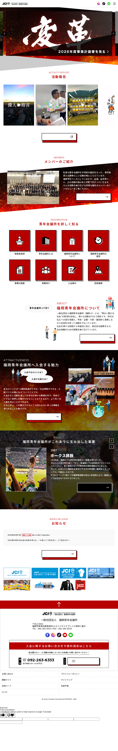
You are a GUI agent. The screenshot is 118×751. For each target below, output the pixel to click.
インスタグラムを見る (56, 126)
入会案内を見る (38, 406)
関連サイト (6, 670)
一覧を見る (51, 545)
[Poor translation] (10, 705)
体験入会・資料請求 (85, 651)
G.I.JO (4, 682)
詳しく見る (87, 476)
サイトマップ (66, 670)
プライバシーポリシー (70, 664)
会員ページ (6, 676)
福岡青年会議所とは (93, 327)
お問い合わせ (7, 664)
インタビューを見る (90, 186)
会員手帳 (65, 676)
